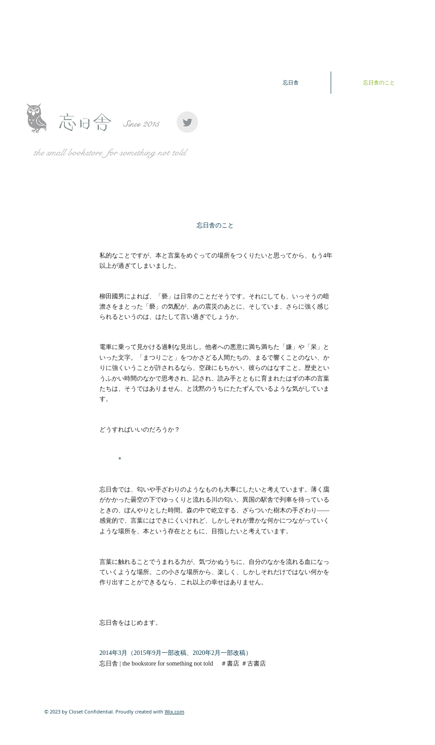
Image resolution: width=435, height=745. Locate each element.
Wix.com (174, 711)
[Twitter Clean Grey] (187, 122)
